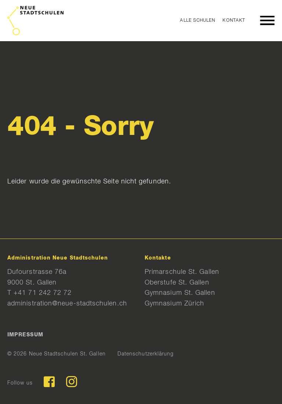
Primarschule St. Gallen (182, 272)
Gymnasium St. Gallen (180, 293)
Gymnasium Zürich (174, 303)
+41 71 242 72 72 (43, 293)
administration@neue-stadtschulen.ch (67, 303)
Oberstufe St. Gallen (177, 282)
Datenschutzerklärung (146, 354)
